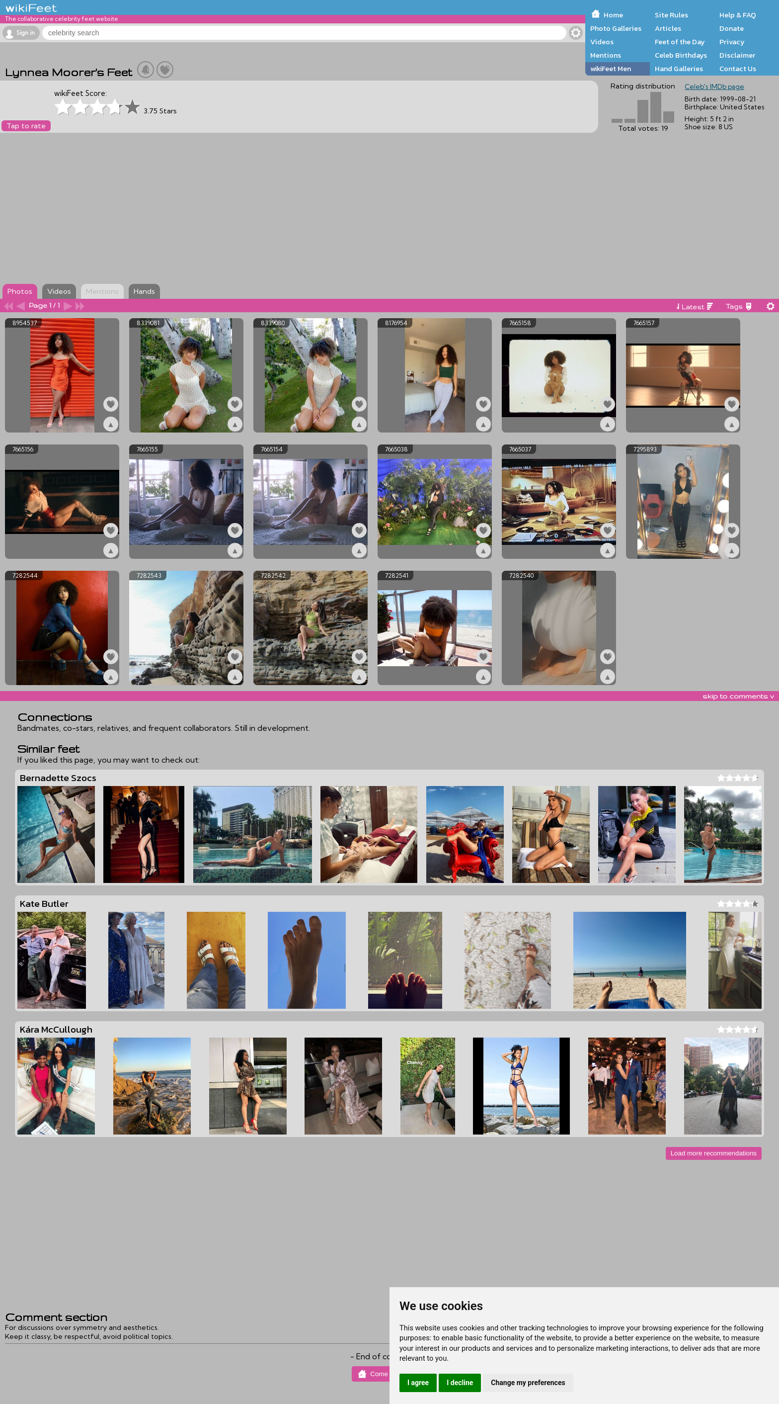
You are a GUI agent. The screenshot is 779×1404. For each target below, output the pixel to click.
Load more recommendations (714, 1153)
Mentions (605, 55)
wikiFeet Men (610, 68)
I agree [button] (418, 1383)
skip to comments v (738, 696)
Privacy (732, 41)
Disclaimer (737, 55)
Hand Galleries (679, 68)
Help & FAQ (737, 14)
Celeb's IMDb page (714, 86)
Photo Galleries (615, 28)
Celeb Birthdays (681, 55)
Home (613, 14)
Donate (731, 28)
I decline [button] (460, 1383)
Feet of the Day (680, 41)
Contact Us (737, 68)
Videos (602, 41)
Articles (668, 28)
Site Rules (671, 14)
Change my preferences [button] (528, 1383)
